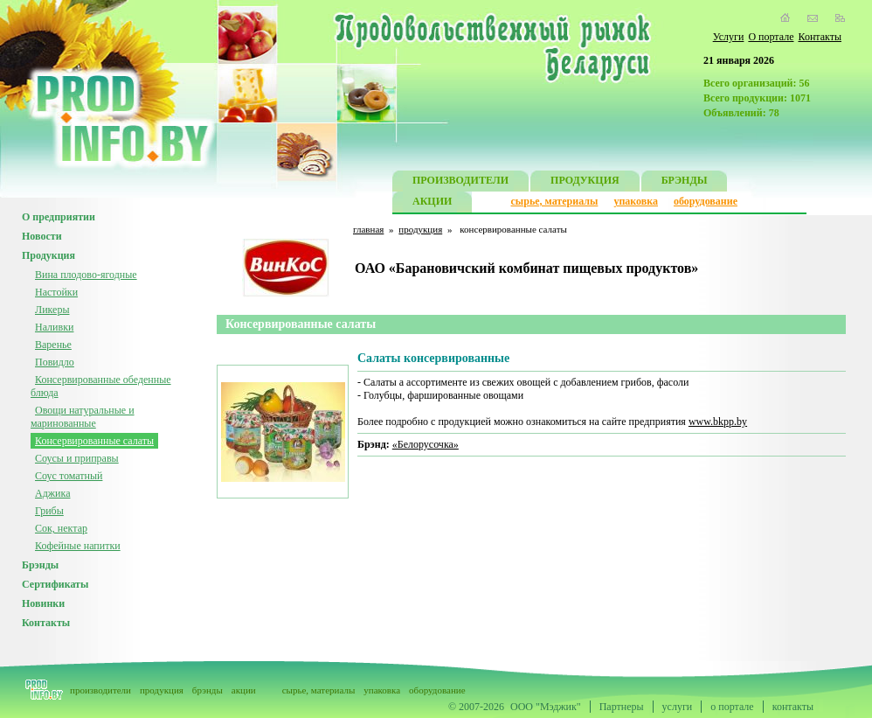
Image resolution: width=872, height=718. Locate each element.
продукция (420, 229)
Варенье (53, 344)
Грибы (49, 511)
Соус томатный (68, 476)
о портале (731, 707)
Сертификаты (55, 584)
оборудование (705, 201)
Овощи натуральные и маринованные (83, 416)
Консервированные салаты (94, 441)
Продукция (48, 255)
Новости (42, 236)
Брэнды (40, 565)
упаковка (635, 201)
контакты (792, 707)
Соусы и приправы (77, 458)
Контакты (819, 37)
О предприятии (58, 217)
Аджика (52, 493)
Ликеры (52, 309)
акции (244, 690)
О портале (770, 37)
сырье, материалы (555, 201)
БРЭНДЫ (684, 182)
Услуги (728, 37)
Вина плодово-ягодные (86, 274)
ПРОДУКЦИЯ (585, 182)
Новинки (43, 603)
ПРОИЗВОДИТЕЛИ (460, 182)
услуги (677, 707)
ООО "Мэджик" (545, 707)
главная (368, 229)
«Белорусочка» (425, 444)
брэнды (207, 690)
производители (100, 690)
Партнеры (621, 707)
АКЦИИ (432, 203)
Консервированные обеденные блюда (101, 386)
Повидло (54, 362)
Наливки (54, 327)
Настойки (56, 292)
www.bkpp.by (718, 421)
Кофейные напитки (78, 546)
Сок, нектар (61, 528)
